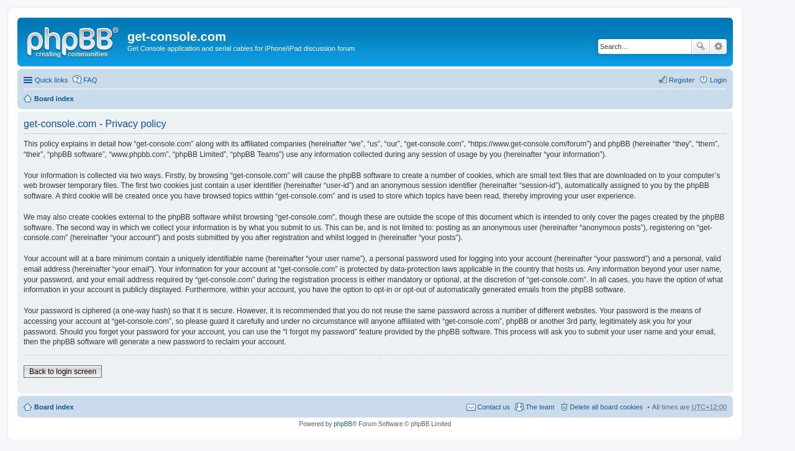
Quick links (51, 80)
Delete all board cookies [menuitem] (606, 407)
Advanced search (718, 46)
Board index (54, 98)
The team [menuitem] (539, 407)
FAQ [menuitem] (90, 80)
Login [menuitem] (718, 80)
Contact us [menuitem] (494, 407)
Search (700, 46)
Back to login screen (62, 371)
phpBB (343, 424)
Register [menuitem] (681, 80)
